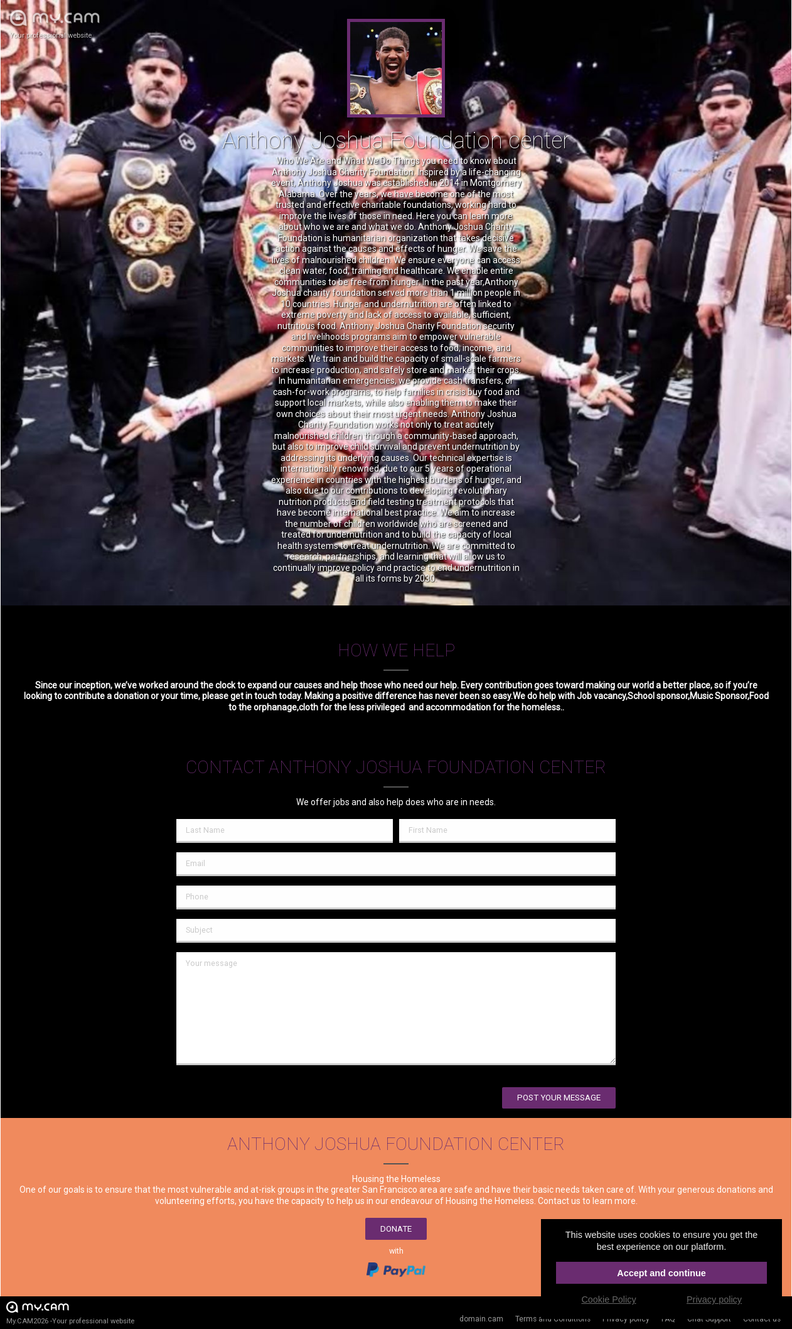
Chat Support (709, 1319)
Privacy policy (626, 1319)
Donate (396, 1229)
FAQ (668, 1319)
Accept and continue (661, 1273)
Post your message (559, 1097)
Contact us (762, 1319)
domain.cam (481, 1319)
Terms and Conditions (553, 1319)
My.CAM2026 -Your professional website (70, 1312)
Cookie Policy (608, 1299)
